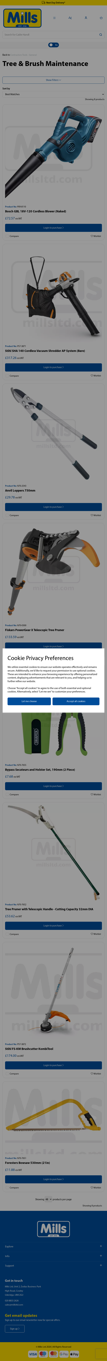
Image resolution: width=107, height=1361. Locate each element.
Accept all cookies (76, 701)
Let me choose (29, 701)
